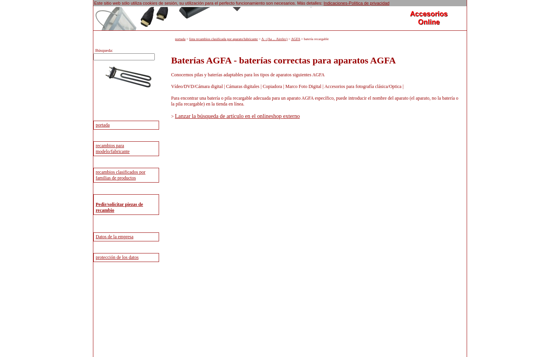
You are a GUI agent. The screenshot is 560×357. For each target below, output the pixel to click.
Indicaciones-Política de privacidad (356, 3)
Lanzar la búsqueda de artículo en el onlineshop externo (237, 116)
